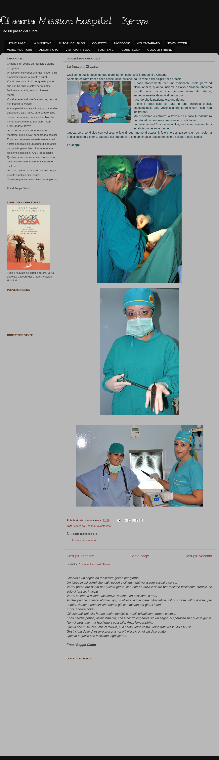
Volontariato (104, 525)
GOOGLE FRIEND (159, 49)
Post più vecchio (198, 556)
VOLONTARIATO (148, 43)
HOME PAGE (17, 43)
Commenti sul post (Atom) (94, 564)
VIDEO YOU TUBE (19, 49)
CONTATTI (99, 43)
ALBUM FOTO (49, 49)
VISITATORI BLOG (78, 49)
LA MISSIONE (41, 43)
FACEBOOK (121, 43)
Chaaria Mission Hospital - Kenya (74, 20)
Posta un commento (84, 540)
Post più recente (80, 556)
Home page (139, 556)
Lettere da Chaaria (84, 525)
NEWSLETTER (177, 43)
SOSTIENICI (106, 49)
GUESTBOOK (130, 49)
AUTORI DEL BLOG (71, 43)
